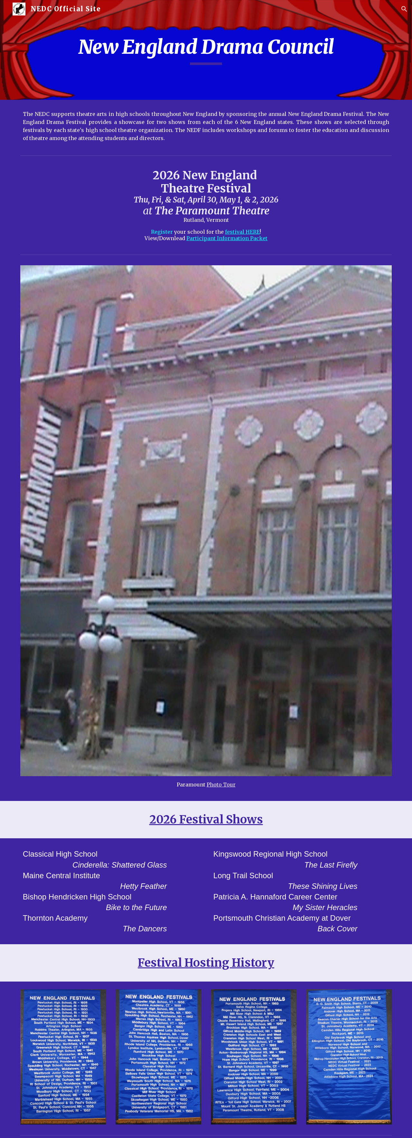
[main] (206, 50)
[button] (404, 9)
